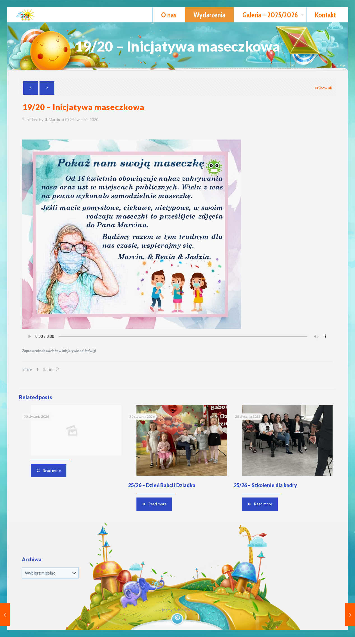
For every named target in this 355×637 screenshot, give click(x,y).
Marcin (54, 119)
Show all (323, 88)
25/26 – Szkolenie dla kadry (265, 485)
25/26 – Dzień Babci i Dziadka (161, 485)
